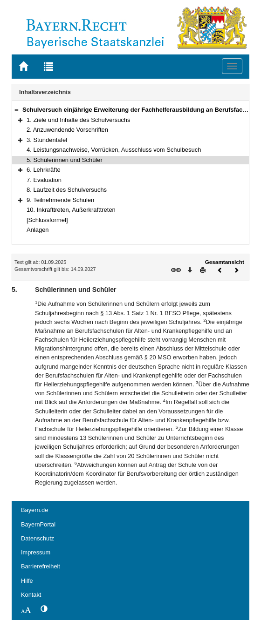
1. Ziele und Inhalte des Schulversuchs (78, 119)
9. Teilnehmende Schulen (60, 199)
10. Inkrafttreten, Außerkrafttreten (71, 209)
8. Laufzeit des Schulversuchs (67, 189)
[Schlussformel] (47, 219)
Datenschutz (37, 538)
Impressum (35, 552)
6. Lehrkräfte (44, 169)
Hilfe (27, 580)
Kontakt (31, 594)
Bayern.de (34, 509)
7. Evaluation (44, 179)
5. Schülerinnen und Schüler (65, 159)
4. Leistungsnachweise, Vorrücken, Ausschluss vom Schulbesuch (114, 149)
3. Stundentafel (47, 139)
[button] (16, 109)
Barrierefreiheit (40, 566)
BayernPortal (38, 524)
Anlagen (38, 229)
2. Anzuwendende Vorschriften (67, 129)
